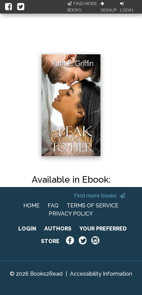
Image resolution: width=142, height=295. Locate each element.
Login (126, 7)
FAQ (53, 205)
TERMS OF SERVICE (92, 205)
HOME (31, 205)
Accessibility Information (101, 274)
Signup (108, 7)
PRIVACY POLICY (71, 213)
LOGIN (27, 228)
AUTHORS (57, 228)
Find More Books (82, 7)
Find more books (99, 195)
